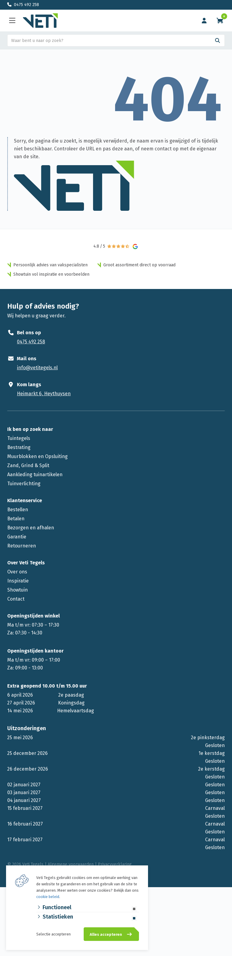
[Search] (217, 40)
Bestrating (19, 447)
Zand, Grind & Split (28, 465)
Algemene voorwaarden (71, 864)
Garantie (16, 537)
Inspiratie (18, 581)
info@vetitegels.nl (37, 368)
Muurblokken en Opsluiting (37, 456)
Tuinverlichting (23, 483)
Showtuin (17, 590)
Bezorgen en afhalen (30, 528)
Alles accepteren (106, 934)
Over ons (17, 572)
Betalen (15, 518)
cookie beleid (47, 896)
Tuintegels (18, 438)
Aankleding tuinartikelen (35, 474)
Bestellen (17, 509)
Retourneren (21, 546)
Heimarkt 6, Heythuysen (44, 393)
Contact (15, 599)
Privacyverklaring (115, 864)
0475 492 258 (26, 4)
